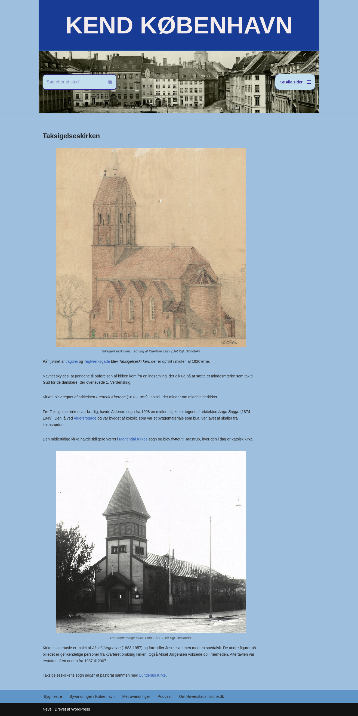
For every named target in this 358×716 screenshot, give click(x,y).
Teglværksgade (97, 361)
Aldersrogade (85, 418)
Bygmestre (53, 696)
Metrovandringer (136, 696)
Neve (47, 709)
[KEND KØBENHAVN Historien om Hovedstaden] (179, 25)
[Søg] (73, 82)
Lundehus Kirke (152, 675)
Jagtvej (72, 361)
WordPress (80, 709)
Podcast (164, 696)
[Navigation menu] (295, 82)
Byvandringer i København (92, 696)
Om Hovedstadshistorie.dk (201, 696)
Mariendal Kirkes (133, 439)
